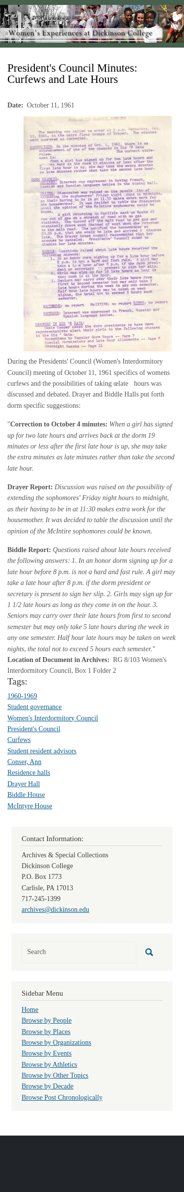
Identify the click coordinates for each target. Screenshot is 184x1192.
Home (30, 1009)
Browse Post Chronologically (62, 1097)
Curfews (18, 739)
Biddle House (26, 794)
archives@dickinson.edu (55, 909)
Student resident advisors (42, 751)
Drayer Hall (23, 784)
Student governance (34, 707)
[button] (98, 233)
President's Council (33, 729)
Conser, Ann (24, 762)
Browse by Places (46, 1031)
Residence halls (28, 772)
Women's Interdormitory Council (52, 718)
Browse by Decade (48, 1086)
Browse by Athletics (50, 1064)
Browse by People (47, 1020)
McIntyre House (29, 806)
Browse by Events (47, 1053)
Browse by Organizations (56, 1042)
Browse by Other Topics (55, 1075)
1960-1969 (22, 696)
